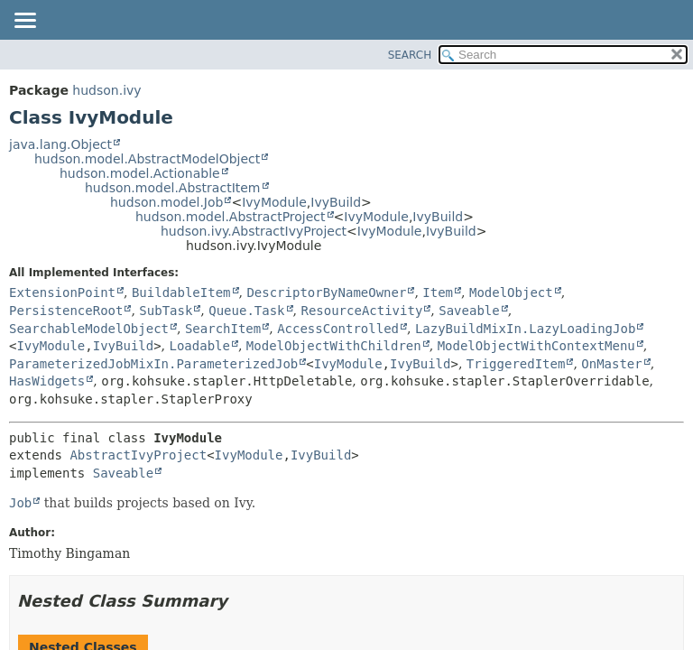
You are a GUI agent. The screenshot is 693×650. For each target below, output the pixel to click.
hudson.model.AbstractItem (173, 188)
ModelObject (511, 292)
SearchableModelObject (89, 328)
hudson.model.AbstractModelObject (147, 159)
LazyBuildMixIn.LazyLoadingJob (525, 328)
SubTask (165, 310)
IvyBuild (335, 202)
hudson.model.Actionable (140, 173)
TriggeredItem (516, 364)
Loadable (200, 346)
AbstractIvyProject (138, 455)
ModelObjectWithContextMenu (536, 346)
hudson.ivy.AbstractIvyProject (253, 231)
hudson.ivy (106, 90)
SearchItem (223, 328)
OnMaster (611, 364)
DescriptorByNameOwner (326, 292)
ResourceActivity (361, 310)
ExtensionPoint (62, 292)
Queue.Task (246, 310)
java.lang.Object (60, 144)
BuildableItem (181, 292)
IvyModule (274, 202)
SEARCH (410, 55)
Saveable (469, 310)
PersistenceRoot (66, 310)
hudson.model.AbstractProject (230, 216)
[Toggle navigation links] (24, 21)
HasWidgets (47, 381)
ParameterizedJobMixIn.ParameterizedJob (153, 364)
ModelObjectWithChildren (333, 346)
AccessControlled (338, 328)
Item (437, 292)
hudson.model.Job (166, 202)
